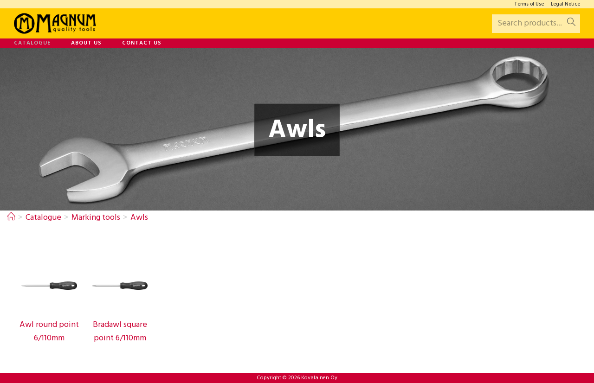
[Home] (11, 217)
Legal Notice (565, 4)
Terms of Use (529, 4)
